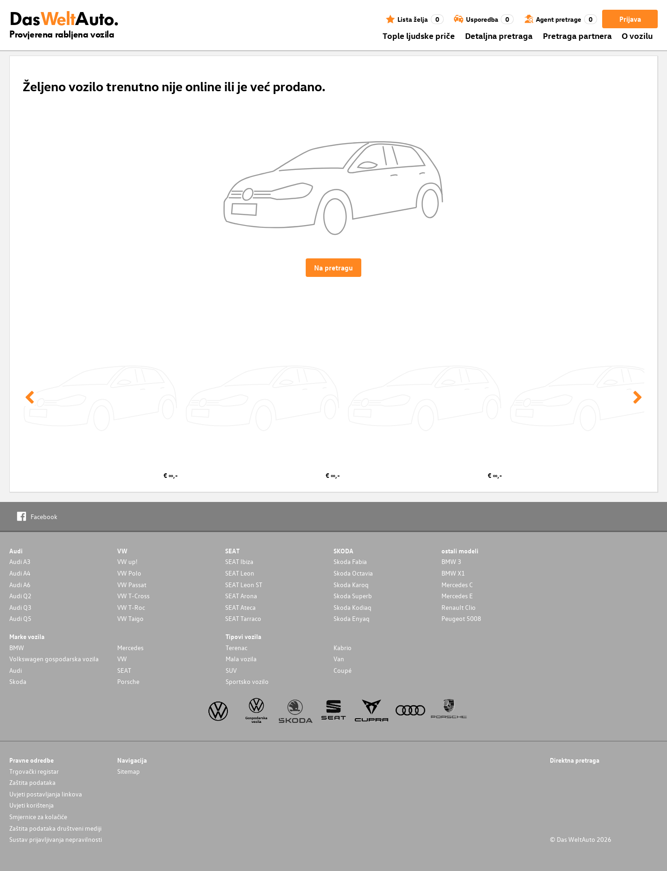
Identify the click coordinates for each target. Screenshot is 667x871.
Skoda (17, 681)
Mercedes (130, 647)
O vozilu (637, 35)
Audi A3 (20, 561)
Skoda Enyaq (352, 618)
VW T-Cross (133, 595)
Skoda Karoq (351, 584)
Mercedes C (457, 584)
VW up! (127, 561)
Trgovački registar (34, 771)
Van (339, 658)
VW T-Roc (131, 607)
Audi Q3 (20, 607)
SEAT (124, 670)
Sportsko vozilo (247, 681)
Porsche (128, 681)
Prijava (630, 19)
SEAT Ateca (240, 607)
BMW (16, 647)
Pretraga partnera (577, 35)
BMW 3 (451, 561)
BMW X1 (453, 573)
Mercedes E (457, 595)
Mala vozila (241, 658)
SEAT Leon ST (243, 584)
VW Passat (131, 584)
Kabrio (343, 647)
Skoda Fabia (350, 561)
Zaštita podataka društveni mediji (55, 828)
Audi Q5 (20, 618)
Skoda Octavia (353, 573)
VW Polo (129, 573)
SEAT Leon (239, 573)
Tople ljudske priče (419, 35)
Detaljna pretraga (499, 35)
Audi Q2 (20, 595)
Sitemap (128, 771)
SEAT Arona (241, 595)
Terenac (236, 647)
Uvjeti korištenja (31, 805)
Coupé (343, 670)
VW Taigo (130, 618)
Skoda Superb (353, 595)
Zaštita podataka (32, 782)
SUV (231, 670)
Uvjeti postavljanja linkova (45, 794)
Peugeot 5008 (461, 618)
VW (122, 658)
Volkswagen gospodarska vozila (54, 658)
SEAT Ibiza (239, 561)
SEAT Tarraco (243, 618)
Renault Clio (458, 607)
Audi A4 (20, 573)
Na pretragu (333, 267)
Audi (15, 670)
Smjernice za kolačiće (38, 816)
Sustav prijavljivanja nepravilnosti (55, 839)
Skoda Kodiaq (352, 607)
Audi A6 (20, 584)
